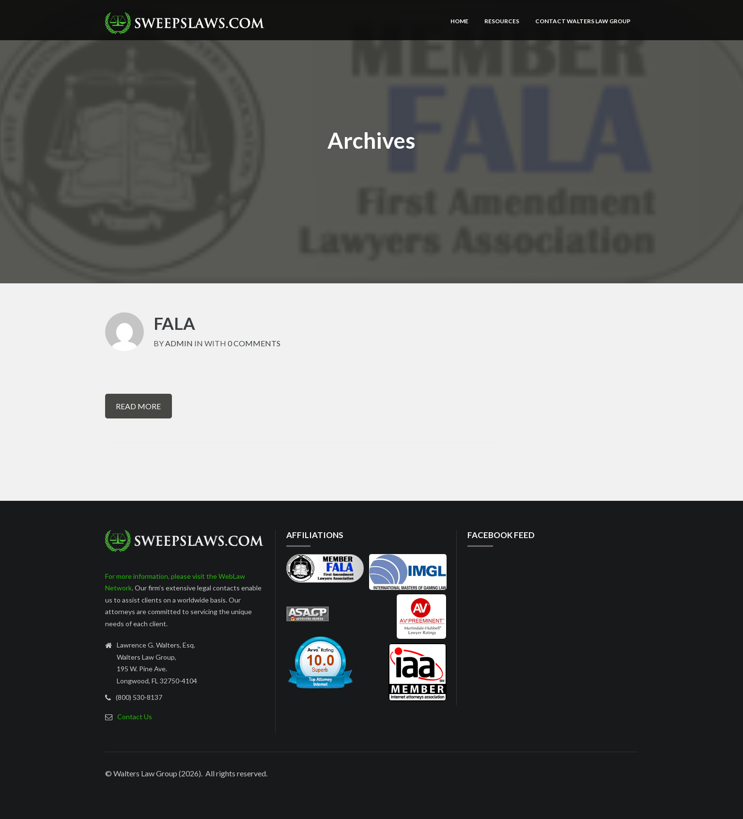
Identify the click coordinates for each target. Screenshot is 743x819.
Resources (501, 21)
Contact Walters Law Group (583, 21)
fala (174, 323)
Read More (138, 406)
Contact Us (134, 716)
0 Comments (254, 343)
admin (179, 343)
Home (459, 21)
